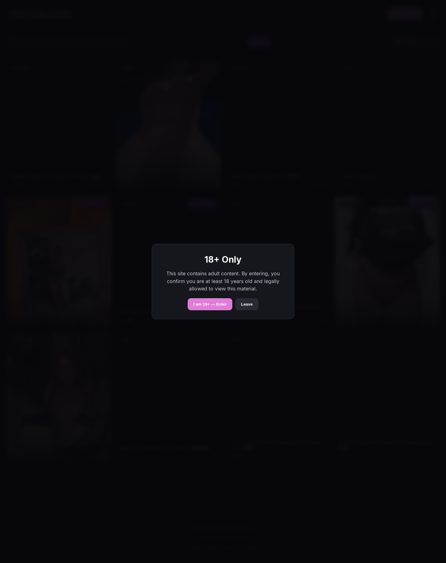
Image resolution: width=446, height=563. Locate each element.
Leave (247, 304)
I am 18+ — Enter (210, 304)
